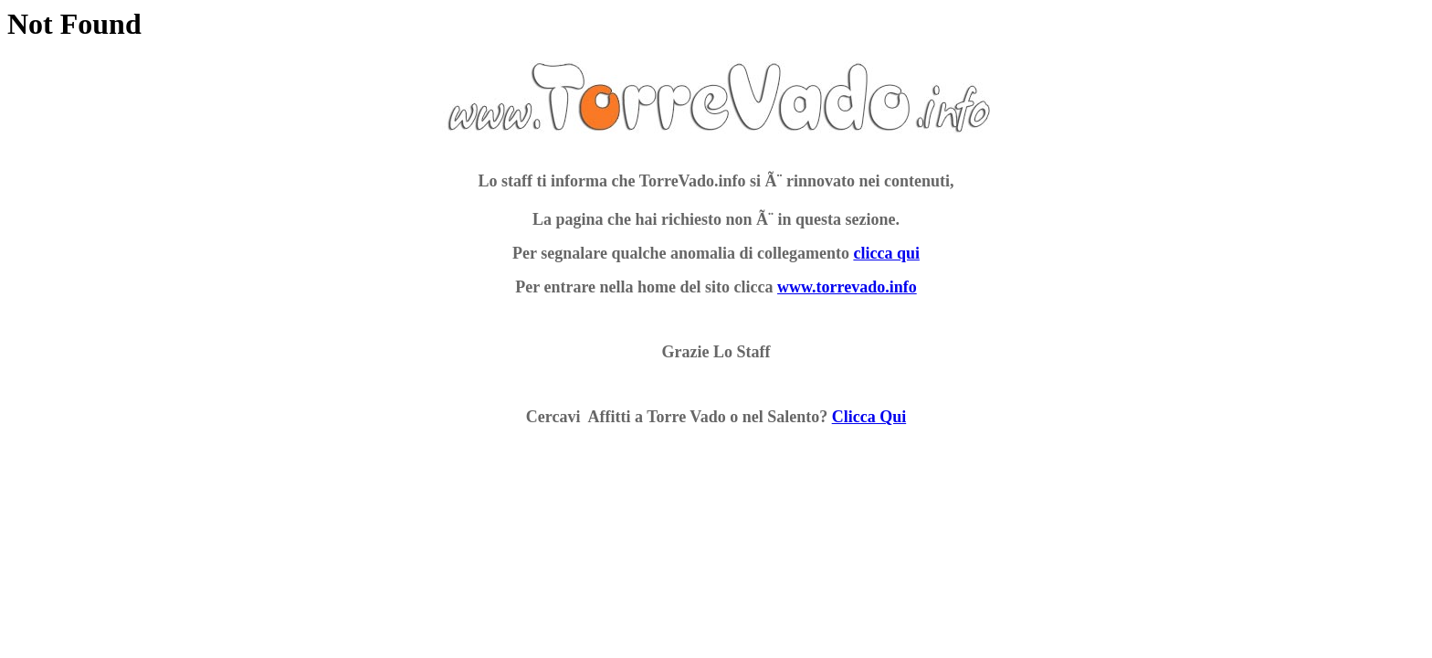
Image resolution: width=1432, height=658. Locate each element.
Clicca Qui (869, 417)
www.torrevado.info (847, 287)
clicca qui (886, 253)
